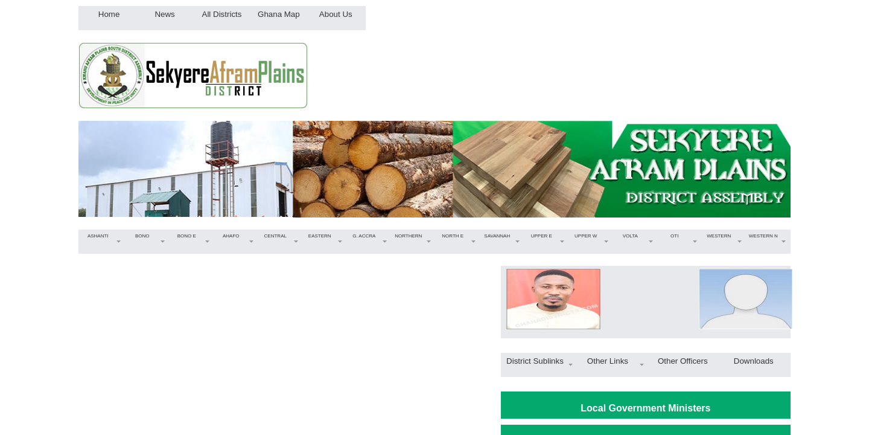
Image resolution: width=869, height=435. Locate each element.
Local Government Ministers (645, 408)
